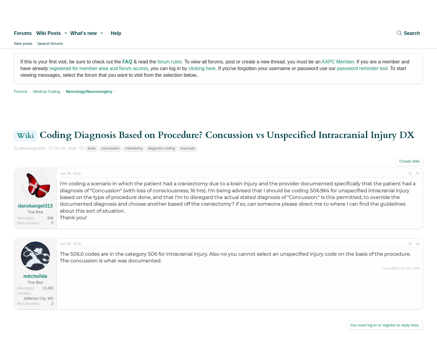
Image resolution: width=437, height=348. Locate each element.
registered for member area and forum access (98, 68)
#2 (418, 244)
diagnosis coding (161, 148)
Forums (23, 33)
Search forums (50, 43)
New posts (23, 43)
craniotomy (134, 148)
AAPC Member (338, 61)
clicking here (201, 68)
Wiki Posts (48, 33)
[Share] (410, 173)
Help (116, 33)
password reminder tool (362, 68)
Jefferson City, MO (38, 298)
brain (92, 148)
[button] (65, 33)
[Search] (408, 33)
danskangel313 (32, 148)
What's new (83, 33)
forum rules (170, 61)
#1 (418, 173)
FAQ (127, 61)
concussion (110, 148)
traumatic (187, 148)
